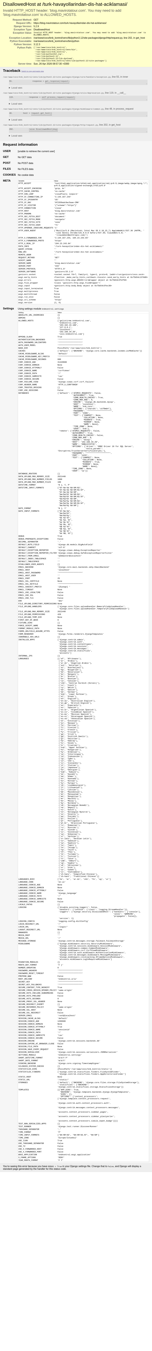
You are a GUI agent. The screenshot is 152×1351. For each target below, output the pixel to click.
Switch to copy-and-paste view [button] (32, 75)
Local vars (16, 92)
